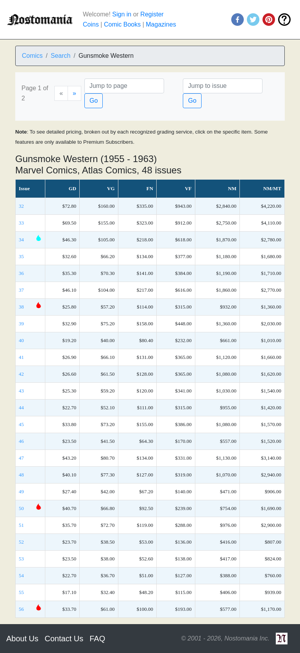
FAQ (97, 638)
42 (21, 374)
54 (21, 575)
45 (21, 424)
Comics (32, 55)
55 (21, 592)
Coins (91, 24)
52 (21, 542)
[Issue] (222, 86)
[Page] (124, 86)
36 (21, 273)
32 (21, 206)
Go (93, 100)
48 (21, 475)
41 (21, 357)
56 (21, 609)
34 (21, 240)
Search (61, 55)
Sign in (121, 14)
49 (21, 491)
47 (21, 458)
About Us (22, 638)
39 (21, 323)
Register (152, 14)
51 (21, 525)
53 (21, 559)
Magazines (161, 24)
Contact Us (64, 638)
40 (21, 340)
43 (21, 391)
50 (21, 508)
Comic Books (122, 24)
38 (21, 307)
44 (21, 407)
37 (21, 290)
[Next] (74, 93)
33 (21, 223)
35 (21, 256)
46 (21, 441)
